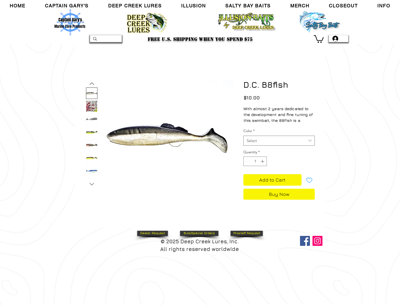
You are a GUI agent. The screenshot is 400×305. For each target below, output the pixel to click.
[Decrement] (247, 161)
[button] (66, 6)
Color (249, 131)
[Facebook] (305, 241)
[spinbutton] (255, 161)
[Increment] (263, 161)
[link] (319, 38)
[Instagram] (317, 241)
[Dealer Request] (152, 233)
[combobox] (279, 141)
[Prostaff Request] (247, 233)
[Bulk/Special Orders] (199, 233)
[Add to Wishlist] (309, 180)
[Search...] (105, 40)
